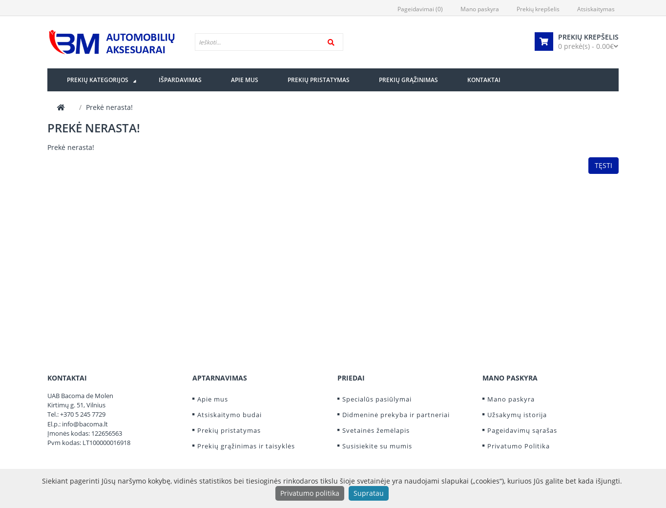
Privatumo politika (309, 493)
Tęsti (603, 165)
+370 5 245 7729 (82, 414)
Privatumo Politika (518, 446)
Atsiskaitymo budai (229, 414)
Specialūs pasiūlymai (377, 399)
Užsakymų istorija (517, 414)
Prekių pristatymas (229, 430)
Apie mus (212, 399)
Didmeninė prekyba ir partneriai (396, 414)
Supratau (369, 493)
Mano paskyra (511, 399)
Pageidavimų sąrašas (522, 430)
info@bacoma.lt (85, 424)
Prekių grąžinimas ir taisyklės (246, 446)
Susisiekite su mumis (377, 446)
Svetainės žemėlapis (376, 430)
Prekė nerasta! (109, 107)
